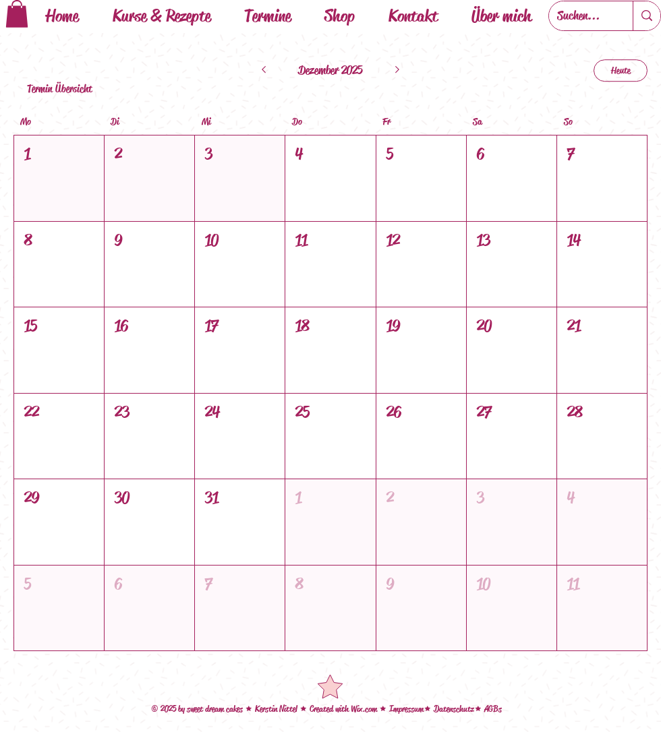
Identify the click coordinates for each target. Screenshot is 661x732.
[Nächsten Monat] (398, 71)
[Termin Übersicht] (61, 89)
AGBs (493, 708)
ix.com (368, 708)
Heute (621, 70)
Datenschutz (454, 708)
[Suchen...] (580, 15)
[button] (16, 14)
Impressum (406, 708)
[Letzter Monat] (263, 71)
